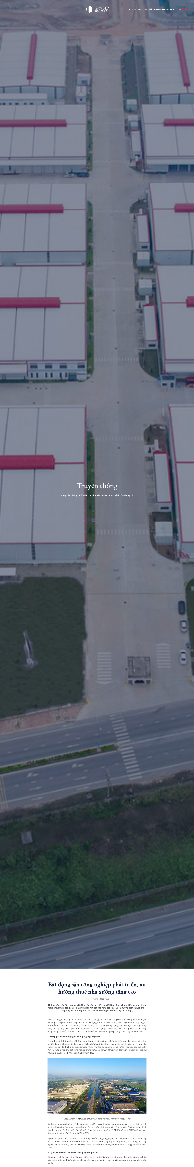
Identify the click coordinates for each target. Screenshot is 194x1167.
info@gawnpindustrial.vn (164, 9)
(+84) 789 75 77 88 (139, 9)
